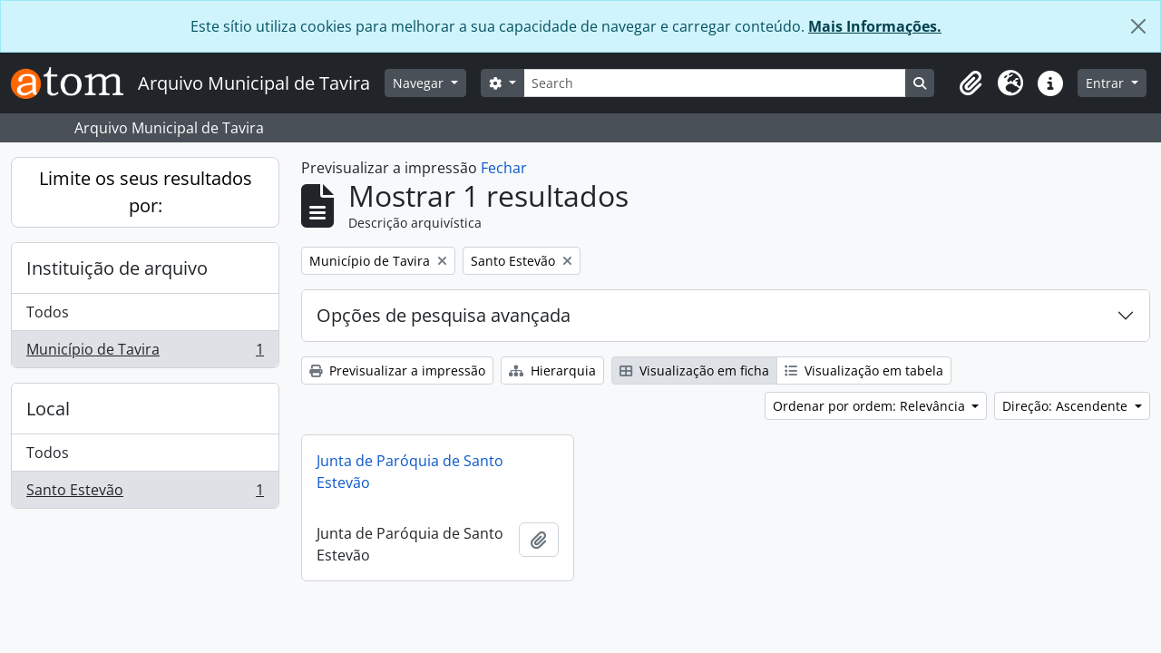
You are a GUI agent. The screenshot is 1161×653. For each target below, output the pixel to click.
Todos (47, 312)
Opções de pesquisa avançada (444, 315)
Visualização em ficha (694, 370)
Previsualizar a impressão (397, 370)
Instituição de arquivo (117, 268)
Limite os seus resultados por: (145, 192)
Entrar (1106, 83)
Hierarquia (552, 370)
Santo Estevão (144, 493)
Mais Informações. (874, 26)
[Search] (714, 83)
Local (48, 408)
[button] (970, 83)
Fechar (504, 168)
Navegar (420, 83)
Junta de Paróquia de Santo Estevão (410, 471)
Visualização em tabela (864, 370)
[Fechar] (1138, 26)
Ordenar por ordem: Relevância (871, 405)
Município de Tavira (144, 352)
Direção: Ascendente (1066, 405)
